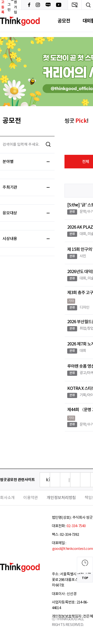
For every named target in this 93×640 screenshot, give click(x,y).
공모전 (64, 21)
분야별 (26, 162)
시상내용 (26, 239)
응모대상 (26, 213)
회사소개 (7, 498)
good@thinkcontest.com (72, 549)
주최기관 (26, 187)
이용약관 (30, 498)
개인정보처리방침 (61, 498)
